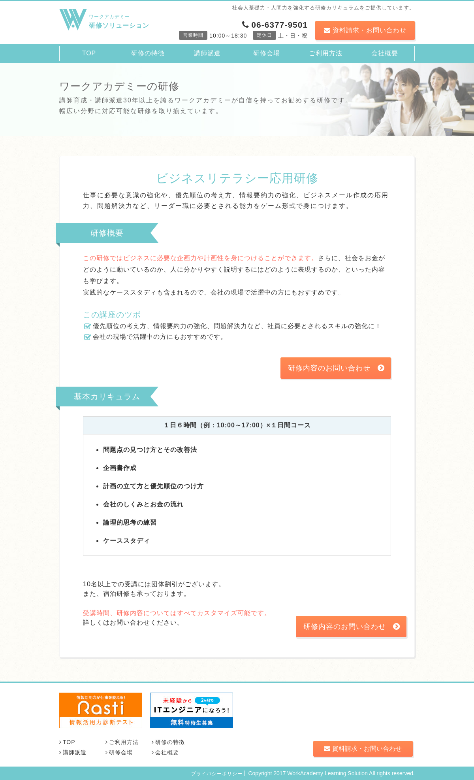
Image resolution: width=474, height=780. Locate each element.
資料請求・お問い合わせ (365, 30)
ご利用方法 (325, 53)
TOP (89, 53)
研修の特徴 (148, 53)
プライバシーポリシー (217, 773)
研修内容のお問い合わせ (336, 368)
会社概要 (384, 53)
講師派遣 (207, 53)
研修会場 (266, 53)
